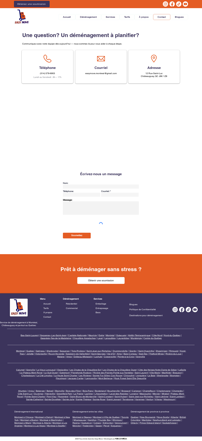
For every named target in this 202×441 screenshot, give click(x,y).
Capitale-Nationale (77, 335)
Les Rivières (85, 375)
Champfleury (149, 391)
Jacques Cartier (76, 378)
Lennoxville (91, 378)
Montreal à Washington (51, 420)
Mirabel (165, 393)
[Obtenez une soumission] (32, 4)
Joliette (30, 354)
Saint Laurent (141, 372)
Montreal (20, 351)
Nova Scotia (163, 417)
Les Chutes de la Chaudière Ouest (120, 370)
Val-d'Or (111, 354)
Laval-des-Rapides (118, 393)
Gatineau (40, 351)
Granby (133, 351)
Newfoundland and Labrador (167, 420)
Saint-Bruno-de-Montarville (83, 396)
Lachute (98, 356)
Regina (76, 423)
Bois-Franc (88, 391)
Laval (100, 338)
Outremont (64, 372)
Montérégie (136, 338)
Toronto (125, 417)
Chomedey (177, 391)
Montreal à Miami (22, 423)
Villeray (158, 399)
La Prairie (78, 393)
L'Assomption (101, 393)
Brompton (175, 375)
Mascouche (145, 393)
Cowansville (110, 356)
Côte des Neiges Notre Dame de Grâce (157, 370)
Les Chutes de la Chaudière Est (85, 370)
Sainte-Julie (68, 399)
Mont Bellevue (105, 378)
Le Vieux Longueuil (46, 370)
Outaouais (121, 335)
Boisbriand (100, 391)
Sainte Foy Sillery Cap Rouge (107, 375)
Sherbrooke (52, 351)
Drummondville (120, 351)
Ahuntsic (22, 391)
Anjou (31, 391)
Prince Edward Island (150, 423)
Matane (61, 356)
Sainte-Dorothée (53, 399)
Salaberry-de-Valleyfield (78, 354)
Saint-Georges (98, 354)
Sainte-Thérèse (83, 399)
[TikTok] (178, 4)
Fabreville (50, 393)
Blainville (59, 391)
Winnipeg (117, 420)
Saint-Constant (105, 396)
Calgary (97, 423)
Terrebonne (128, 399)
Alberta (174, 417)
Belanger (40, 391)
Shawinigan (162, 351)
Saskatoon (86, 423)
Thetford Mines (156, 354)
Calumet (20, 370)
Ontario (134, 423)
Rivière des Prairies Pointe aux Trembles (113, 372)
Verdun (149, 399)
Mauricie (92, 335)
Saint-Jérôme (161, 396)
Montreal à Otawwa (82, 417)
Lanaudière (110, 338)
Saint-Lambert (177, 396)
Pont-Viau (51, 396)
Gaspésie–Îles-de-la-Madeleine (55, 338)
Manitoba (146, 420)
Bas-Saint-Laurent (30, 335)
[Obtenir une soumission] (101, 280)
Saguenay (65, 351)
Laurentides (123, 338)
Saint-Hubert (121, 396)
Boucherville (113, 391)
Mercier (156, 393)
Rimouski (173, 351)
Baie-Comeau (130, 354)
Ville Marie (154, 372)
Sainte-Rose (99, 399)
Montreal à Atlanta (42, 423)
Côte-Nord (157, 335)
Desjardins (62, 370)
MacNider (166, 372)
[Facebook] (172, 4)
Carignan (136, 391)
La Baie (151, 375)
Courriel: (105, 191)
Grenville (140, 356)
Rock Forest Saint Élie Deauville (130, 378)
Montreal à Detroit (44, 417)
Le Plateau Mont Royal (31, 372)
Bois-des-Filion (73, 391)
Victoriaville (41, 354)
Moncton (77, 425)
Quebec (30, 351)
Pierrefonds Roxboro (81, 372)
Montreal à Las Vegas (34, 425)
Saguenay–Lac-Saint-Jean (53, 335)
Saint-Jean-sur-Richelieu (98, 351)
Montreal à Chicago (24, 417)
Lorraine (134, 393)
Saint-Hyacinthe (146, 351)
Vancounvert (121, 423)
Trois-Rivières (78, 351)
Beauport (177, 372)
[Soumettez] (77, 235)
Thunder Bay (104, 420)
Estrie (101, 335)
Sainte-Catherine (34, 399)
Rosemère (63, 396)
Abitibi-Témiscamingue (139, 335)
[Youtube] (185, 4)
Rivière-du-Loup (173, 354)
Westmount (169, 399)
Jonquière (141, 375)
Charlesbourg (28, 375)
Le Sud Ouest (51, 372)
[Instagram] (165, 4)
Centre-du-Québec (152, 338)
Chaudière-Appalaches (84, 338)
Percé (106, 425)
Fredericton (88, 425)
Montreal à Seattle (56, 425)
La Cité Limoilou (44, 375)
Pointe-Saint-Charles (35, 396)
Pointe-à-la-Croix (126, 356)
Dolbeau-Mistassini (83, 356)
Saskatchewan (169, 423)
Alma (119, 354)
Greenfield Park (64, 393)
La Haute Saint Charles (65, 375)
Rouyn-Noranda (56, 354)
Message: (67, 200)
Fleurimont (61, 378)
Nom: (65, 183)
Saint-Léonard (114, 399)
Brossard (125, 391)
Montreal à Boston (29, 420)
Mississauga (80, 420)
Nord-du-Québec (172, 335)
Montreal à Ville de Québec (106, 417)
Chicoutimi (129, 375)
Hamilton (92, 420)
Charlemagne (163, 391)
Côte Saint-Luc (25, 393)
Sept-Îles (143, 354)
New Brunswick (147, 417)
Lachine (89, 393)
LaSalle (182, 370)
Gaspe (98, 425)
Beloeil (50, 391)
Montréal (110, 335)
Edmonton (108, 423)
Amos (69, 356)
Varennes (140, 399)
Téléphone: (68, 191)
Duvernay (39, 393)
